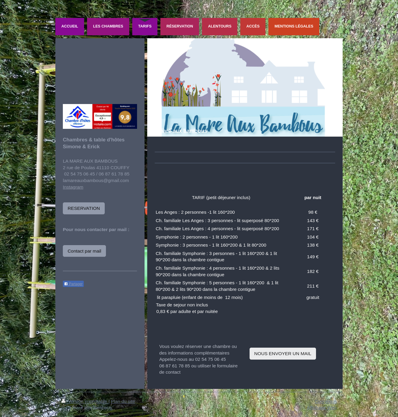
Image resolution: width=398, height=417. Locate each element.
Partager (73, 284)
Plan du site (123, 401)
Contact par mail (84, 250)
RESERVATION (84, 208)
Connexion (326, 401)
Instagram (73, 187)
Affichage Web (322, 407)
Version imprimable (84, 401)
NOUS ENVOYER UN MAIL (283, 353)
